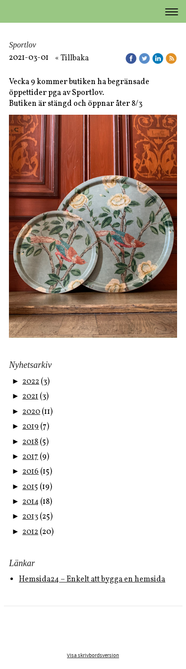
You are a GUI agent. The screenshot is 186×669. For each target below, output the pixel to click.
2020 (31, 411)
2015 (30, 487)
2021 (30, 396)
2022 (30, 381)
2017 (30, 456)
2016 (30, 471)
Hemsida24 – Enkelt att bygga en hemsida (92, 579)
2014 (30, 501)
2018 (30, 442)
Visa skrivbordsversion (93, 655)
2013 (30, 516)
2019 (30, 426)
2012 (30, 532)
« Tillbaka (72, 58)
